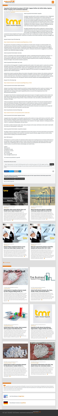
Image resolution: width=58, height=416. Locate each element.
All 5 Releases (6, 262)
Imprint (5, 412)
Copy (51, 164)
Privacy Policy (10, 412)
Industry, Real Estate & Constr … (13, 361)
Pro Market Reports (7, 288)
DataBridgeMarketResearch (8, 325)
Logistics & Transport (11, 206)
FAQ (3, 412)
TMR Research (12, 12)
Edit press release (20, 178)
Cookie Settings (36, 412)
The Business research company (36, 288)
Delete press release (9, 178)
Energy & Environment (38, 206)
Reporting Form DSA (29, 412)
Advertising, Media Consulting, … (13, 287)
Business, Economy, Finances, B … (13, 324)
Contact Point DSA (23, 412)
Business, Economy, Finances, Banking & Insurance (20, 11)
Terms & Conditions (16, 412)
